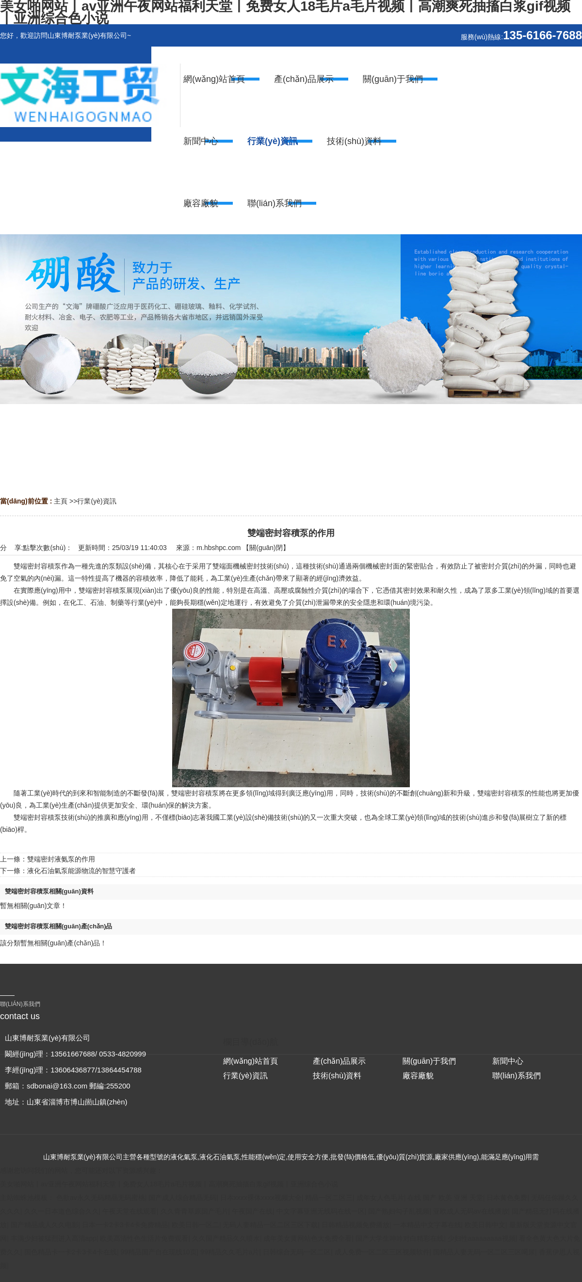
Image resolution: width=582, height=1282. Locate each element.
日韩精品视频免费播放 (355, 1225)
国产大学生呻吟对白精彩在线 (400, 1238)
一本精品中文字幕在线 (427, 1225)
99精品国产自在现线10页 (158, 1252)
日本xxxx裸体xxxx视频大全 (261, 1197)
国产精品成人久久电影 (45, 1225)
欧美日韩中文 (485, 1225)
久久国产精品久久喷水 (226, 1238)
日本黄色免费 (506, 1197)
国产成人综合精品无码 (182, 1197)
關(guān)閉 (265, 548)
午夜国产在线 (252, 1211)
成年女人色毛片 (380, 1197)
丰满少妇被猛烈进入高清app (54, 1238)
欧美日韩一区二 (195, 1225)
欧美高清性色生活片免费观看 (144, 1238)
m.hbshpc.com (218, 548)
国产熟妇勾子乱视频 (398, 1211)
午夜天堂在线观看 (129, 1211)
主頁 (60, 501)
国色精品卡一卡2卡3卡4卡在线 (70, 1252)
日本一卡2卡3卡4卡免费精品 (125, 1225)
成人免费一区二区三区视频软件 (382, 1252)
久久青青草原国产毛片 (194, 1211)
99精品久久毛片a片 (229, 1252)
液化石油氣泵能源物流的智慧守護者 (81, 871)
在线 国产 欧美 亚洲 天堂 (445, 1197)
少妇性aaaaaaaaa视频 (482, 1238)
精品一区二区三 (329, 1197)
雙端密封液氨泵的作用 (61, 859)
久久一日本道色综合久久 (61, 1211)
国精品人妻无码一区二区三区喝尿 (484, 1252)
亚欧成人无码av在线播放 (470, 1211)
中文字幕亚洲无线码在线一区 (320, 1211)
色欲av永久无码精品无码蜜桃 (100, 1197)
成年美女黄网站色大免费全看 (307, 1238)
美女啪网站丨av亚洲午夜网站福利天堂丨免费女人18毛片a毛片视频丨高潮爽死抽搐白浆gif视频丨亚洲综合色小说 (169, 1184)
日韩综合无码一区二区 (297, 1252)
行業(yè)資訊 (96, 501)
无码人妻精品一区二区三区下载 (270, 1225)
